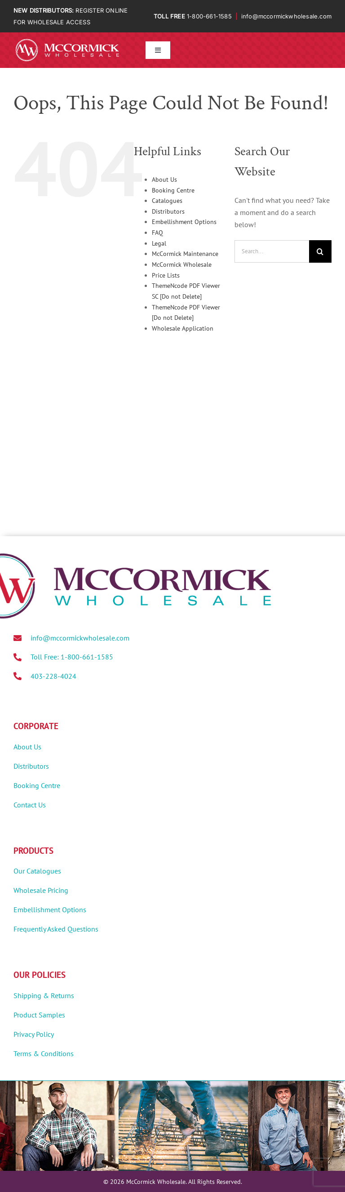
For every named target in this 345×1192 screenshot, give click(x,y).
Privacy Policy (33, 1034)
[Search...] (271, 251)
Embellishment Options (184, 222)
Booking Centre (173, 190)
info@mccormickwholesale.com (286, 16)
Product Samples (39, 1014)
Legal (159, 243)
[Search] (320, 251)
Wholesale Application (182, 328)
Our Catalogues (37, 870)
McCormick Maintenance (185, 254)
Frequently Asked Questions (55, 928)
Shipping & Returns (43, 995)
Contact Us (29, 804)
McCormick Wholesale (182, 264)
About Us (164, 179)
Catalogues (167, 201)
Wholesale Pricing (40, 890)
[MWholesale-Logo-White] (67, 40)
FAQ (157, 233)
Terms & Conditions (43, 1053)
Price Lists (166, 275)
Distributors (168, 211)
